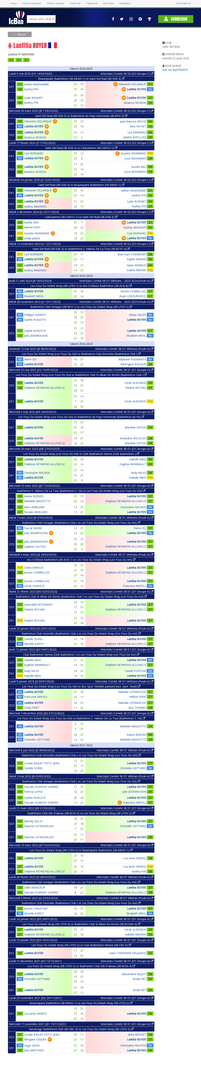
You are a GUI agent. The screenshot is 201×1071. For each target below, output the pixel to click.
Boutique (108, 3)
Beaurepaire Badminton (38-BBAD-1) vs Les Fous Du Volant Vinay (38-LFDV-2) (81, 1003)
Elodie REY (139, 979)
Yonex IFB (75, 3)
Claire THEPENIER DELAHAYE (127, 953)
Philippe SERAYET (35, 315)
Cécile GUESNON (135, 383)
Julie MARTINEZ (34, 1050)
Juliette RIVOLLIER (134, 137)
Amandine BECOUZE (133, 438)
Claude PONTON (135, 671)
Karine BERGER (33, 496)
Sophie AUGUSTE (35, 319)
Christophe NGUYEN (37, 473)
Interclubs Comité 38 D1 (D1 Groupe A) (126, 370)
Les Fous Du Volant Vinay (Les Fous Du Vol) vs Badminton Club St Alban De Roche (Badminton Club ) (81, 375)
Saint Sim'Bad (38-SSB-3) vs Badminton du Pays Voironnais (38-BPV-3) (81, 116)
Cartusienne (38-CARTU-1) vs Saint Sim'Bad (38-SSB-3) (81, 217)
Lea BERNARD (137, 132)
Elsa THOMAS (137, 707)
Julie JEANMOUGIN (36, 335)
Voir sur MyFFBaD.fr (175, 70)
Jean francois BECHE (133, 121)
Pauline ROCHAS (135, 388)
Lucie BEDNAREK (135, 158)
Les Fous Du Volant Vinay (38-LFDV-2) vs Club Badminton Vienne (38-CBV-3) (81, 945)
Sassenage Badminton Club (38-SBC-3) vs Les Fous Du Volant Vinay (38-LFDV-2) (81, 1029)
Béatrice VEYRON (135, 103)
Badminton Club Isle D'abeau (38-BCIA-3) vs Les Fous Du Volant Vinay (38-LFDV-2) (81, 813)
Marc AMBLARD (34, 507)
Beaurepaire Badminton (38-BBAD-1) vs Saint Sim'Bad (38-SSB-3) (81, 79)
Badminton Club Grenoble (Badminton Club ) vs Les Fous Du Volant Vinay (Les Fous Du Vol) (81, 633)
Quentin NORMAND (133, 153)
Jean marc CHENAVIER (132, 254)
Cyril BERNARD (33, 153)
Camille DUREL (33, 639)
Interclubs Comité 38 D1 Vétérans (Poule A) (124, 349)
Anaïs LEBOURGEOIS (132, 296)
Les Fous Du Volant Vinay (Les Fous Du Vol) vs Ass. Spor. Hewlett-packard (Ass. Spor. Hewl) (81, 686)
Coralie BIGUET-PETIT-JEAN (41, 763)
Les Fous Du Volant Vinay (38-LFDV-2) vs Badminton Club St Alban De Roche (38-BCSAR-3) (81, 924)
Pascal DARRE (33, 528)
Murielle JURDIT (34, 644)
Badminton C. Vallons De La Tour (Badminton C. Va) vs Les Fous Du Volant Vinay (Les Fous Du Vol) (81, 491)
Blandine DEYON (135, 427)
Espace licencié (55, 3)
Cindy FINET (31, 707)
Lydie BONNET (33, 98)
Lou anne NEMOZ (134, 858)
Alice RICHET (138, 126)
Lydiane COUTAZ (35, 546)
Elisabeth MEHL (34, 296)
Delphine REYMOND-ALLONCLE (44, 388)
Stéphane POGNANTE (132, 359)
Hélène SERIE (137, 697)
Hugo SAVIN (31, 1045)
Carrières (124, 3)
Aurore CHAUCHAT (36, 908)
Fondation (92, 3)
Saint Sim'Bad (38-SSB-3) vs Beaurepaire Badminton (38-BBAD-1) (81, 185)
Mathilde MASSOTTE (37, 501)
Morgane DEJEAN (35, 1039)
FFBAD (13, 3)
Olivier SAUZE (137, 315)
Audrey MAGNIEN (35, 206)
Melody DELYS (33, 821)
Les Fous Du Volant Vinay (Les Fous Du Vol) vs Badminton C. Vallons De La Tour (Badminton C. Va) (81, 718)
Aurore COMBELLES (133, 291)
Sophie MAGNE (136, 259)
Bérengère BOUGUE (133, 364)
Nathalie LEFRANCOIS (132, 692)
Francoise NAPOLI (134, 586)
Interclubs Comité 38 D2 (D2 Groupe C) (126, 73)
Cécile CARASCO (34, 586)
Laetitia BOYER (136, 89)
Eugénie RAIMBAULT (133, 464)
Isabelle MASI (137, 459)
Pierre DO (30, 359)
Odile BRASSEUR (34, 887)
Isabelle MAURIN (135, 934)
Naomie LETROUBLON (38, 826)
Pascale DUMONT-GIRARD (41, 787)
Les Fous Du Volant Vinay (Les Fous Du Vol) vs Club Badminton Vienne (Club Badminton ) (81, 454)
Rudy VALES (138, 473)
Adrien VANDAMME (36, 84)
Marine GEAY (32, 227)
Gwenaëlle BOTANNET (38, 604)
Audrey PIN (31, 89)
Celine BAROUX (34, 567)
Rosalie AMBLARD (35, 512)
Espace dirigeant (31, 3)
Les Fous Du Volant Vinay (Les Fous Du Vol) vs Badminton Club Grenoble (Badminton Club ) (81, 354)
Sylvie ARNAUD (136, 265)
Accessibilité (183, 3)
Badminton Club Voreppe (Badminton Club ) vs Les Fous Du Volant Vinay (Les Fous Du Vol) (81, 523)
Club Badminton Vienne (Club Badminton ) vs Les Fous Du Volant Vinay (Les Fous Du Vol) (81, 654)
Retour (21, 34)
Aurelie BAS (138, 167)
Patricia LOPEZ (33, 791)
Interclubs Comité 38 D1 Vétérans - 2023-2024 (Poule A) (116, 281)
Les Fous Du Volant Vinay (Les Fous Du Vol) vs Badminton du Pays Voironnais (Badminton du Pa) (81, 417)
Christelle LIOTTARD (37, 739)
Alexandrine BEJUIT (134, 974)
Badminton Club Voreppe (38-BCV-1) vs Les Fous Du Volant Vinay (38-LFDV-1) (81, 307)
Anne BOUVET (137, 1034)
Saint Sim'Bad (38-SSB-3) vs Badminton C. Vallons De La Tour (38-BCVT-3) (81, 249)
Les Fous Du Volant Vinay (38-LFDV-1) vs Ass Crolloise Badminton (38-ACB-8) (81, 286)
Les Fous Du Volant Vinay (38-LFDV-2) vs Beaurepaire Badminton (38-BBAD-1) (81, 850)
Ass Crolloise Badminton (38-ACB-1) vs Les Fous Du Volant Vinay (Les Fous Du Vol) (81, 559)
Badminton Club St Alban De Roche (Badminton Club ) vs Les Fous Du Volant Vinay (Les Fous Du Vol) (81, 596)
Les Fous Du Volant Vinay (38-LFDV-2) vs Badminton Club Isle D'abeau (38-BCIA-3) (81, 966)
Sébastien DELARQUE (132, 84)
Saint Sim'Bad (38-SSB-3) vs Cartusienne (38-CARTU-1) (81, 148)
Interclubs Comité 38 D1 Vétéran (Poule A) (125, 750)
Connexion (175, 19)
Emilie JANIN (32, 238)
